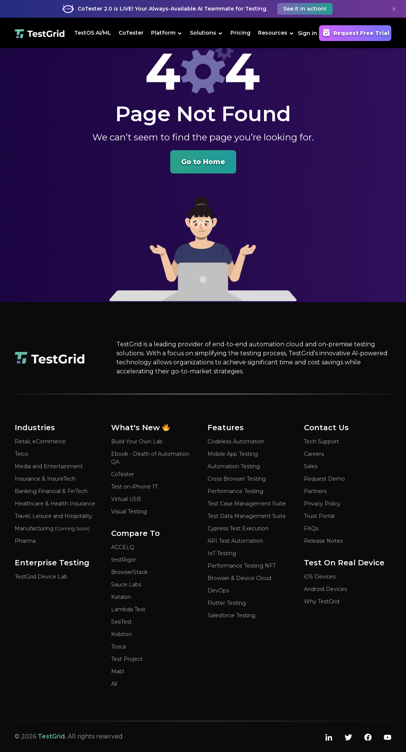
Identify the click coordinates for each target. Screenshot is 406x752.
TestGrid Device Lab (41, 576)
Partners (315, 491)
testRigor (123, 559)
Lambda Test (128, 609)
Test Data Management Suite (247, 516)
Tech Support (321, 441)
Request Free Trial (355, 32)
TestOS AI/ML (92, 32)
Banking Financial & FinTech (51, 491)
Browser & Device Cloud (239, 578)
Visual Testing (129, 511)
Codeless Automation (236, 441)
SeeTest (121, 621)
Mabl (117, 671)
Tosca (118, 646)
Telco (21, 454)
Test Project (127, 659)
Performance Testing (235, 491)
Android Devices (325, 589)
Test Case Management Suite (247, 503)
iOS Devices (320, 576)
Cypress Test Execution (238, 528)
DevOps (218, 590)
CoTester (131, 32)
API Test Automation (235, 540)
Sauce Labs (126, 584)
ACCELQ (122, 547)
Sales (310, 466)
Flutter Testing (227, 603)
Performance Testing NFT (242, 565)
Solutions (206, 32)
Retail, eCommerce (40, 441)
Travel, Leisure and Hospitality (53, 516)
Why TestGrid (321, 601)
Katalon (121, 597)
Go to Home (203, 162)
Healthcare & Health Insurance (55, 503)
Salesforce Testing (231, 615)
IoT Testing (222, 553)
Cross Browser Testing (237, 478)
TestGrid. (52, 736)
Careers (314, 454)
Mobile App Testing (233, 454)
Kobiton (121, 634)
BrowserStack (129, 572)
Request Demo (324, 478)
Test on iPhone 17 (134, 486)
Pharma (25, 540)
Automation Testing (234, 466)
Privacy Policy (322, 503)
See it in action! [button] (305, 8)
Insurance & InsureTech (45, 478)
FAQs (311, 528)
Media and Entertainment (49, 466)
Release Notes (323, 540)
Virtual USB (126, 499)
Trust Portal (319, 516)
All (114, 683)
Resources (276, 32)
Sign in (307, 33)
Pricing (240, 32)
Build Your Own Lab (137, 441)
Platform (166, 32)
